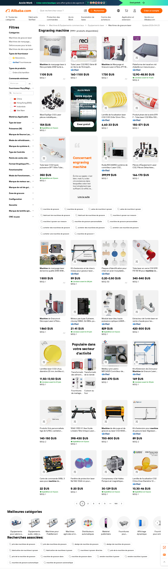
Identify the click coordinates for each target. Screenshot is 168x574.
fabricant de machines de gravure (55, 215)
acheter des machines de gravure (55, 228)
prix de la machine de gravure (121, 550)
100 (116, 504)
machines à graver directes (90, 550)
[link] (164, 547)
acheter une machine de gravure (124, 228)
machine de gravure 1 (84, 234)
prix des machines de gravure (22, 544)
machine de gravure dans (52, 556)
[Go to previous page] (76, 503)
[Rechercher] (97, 10)
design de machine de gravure (85, 544)
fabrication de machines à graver (23, 550)
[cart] (127, 11)
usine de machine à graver (100, 209)
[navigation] (21, 264)
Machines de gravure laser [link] (119, 25)
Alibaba (42, 25)
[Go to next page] (121, 503)
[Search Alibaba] (60, 10)
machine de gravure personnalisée (87, 221)
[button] (85, 10)
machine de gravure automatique (23, 563)
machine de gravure (49, 209)
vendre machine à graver (108, 556)
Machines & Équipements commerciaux (66, 25)
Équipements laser (96, 25)
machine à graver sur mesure (123, 215)
